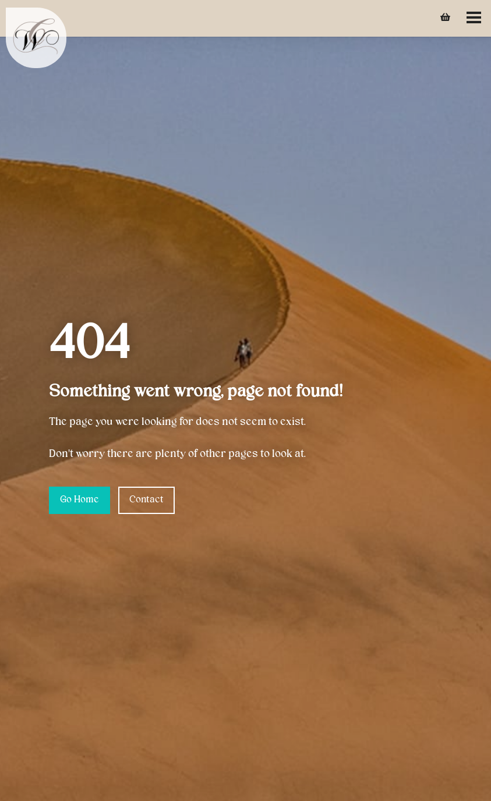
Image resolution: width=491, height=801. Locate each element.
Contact (146, 500)
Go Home (79, 500)
